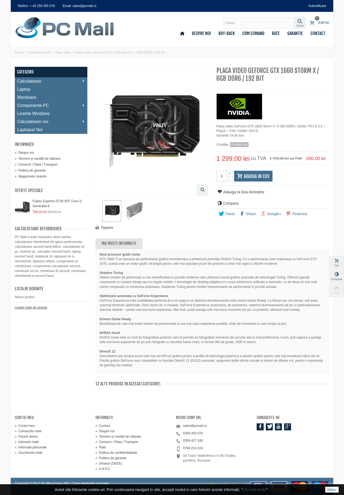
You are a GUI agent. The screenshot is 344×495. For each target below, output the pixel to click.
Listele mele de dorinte (31, 307)
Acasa (19, 52)
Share (248, 214)
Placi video (63, 52)
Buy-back (226, 33)
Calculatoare (51, 81)
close (332, 489)
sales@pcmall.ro (195, 426)
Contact (317, 33)
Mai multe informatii (119, 243)
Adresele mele (27, 442)
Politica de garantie (30, 170)
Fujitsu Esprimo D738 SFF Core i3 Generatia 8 (57, 203)
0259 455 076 (193, 433)
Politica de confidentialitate (116, 453)
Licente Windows (33, 113)
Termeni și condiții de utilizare (37, 159)
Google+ (271, 214)
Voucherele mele (28, 453)
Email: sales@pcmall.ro (79, 6)
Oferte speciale (29, 190)
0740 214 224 (193, 448)
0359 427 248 (193, 440)
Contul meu (25, 426)
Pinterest (296, 214)
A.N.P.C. (103, 469)
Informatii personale (31, 447)
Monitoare (26, 97)
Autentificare (317, 6)
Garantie (295, 33)
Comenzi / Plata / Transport (36, 164)
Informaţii (24, 144)
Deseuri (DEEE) (108, 463)
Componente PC (40, 52)
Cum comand (253, 33)
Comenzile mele (28, 431)
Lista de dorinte (29, 288)
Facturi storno (26, 436)
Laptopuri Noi (30, 129)
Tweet (227, 214)
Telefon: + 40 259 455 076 (36, 6)
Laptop (23, 89)
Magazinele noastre (30, 176)
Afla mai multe (254, 489)
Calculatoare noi (51, 121)
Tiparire (107, 227)
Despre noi (201, 33)
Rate (276, 33)
